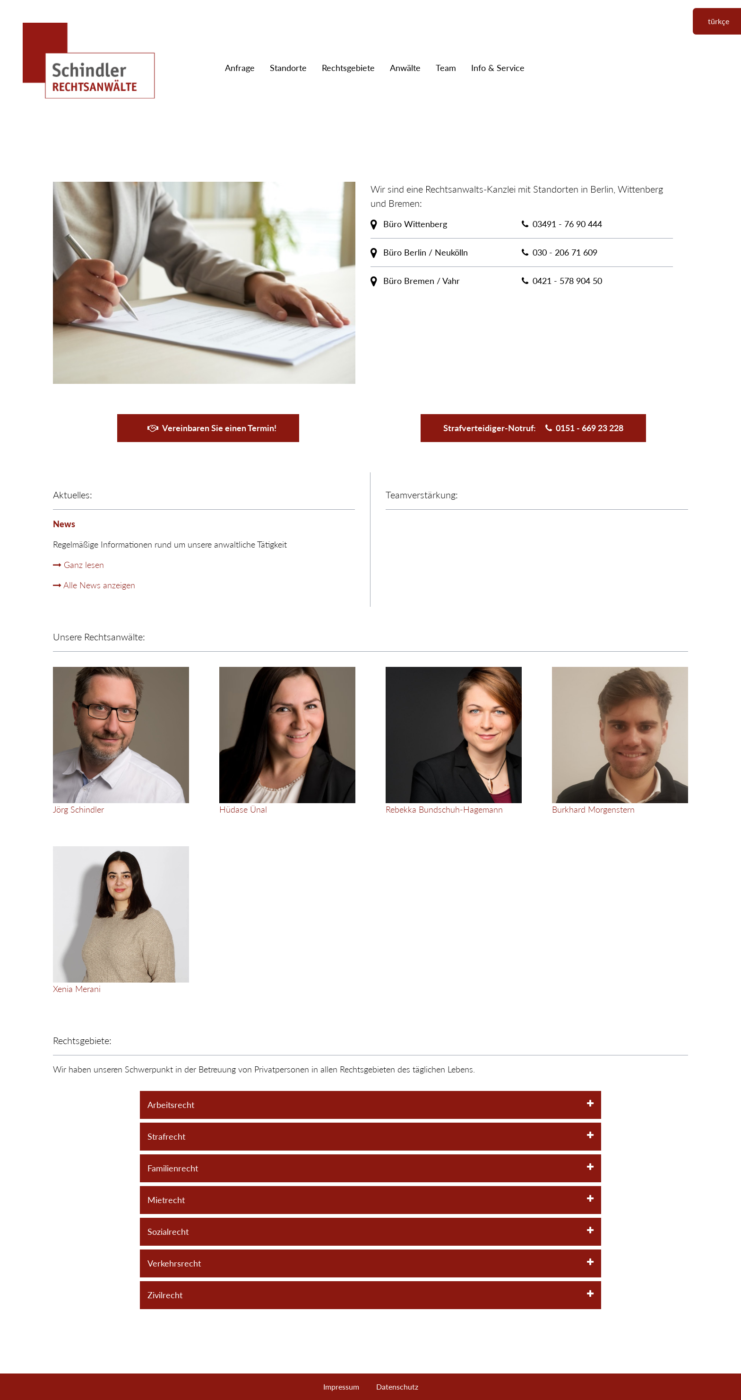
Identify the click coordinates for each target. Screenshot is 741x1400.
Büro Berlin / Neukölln (419, 252)
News (64, 524)
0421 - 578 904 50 (567, 280)
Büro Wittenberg (408, 224)
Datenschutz (397, 1386)
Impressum (341, 1386)
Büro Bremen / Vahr (415, 280)
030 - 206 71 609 (565, 252)
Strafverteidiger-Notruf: (533, 428)
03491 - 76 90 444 (567, 224)
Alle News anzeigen (94, 585)
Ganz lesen (78, 564)
